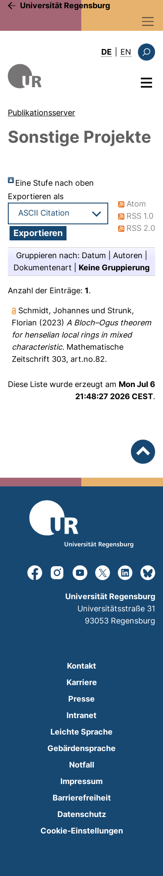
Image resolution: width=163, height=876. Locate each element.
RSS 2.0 (140, 228)
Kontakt (81, 665)
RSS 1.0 (139, 215)
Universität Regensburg (65, 5)
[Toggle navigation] (148, 21)
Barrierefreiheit (82, 797)
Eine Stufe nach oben (54, 182)
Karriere (82, 682)
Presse (81, 698)
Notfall (81, 764)
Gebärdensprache (81, 748)
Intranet (81, 715)
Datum (94, 255)
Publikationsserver (41, 112)
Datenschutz (81, 814)
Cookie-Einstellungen (81, 830)
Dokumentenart (42, 267)
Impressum (81, 781)
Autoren (128, 255)
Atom (136, 203)
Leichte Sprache (81, 731)
